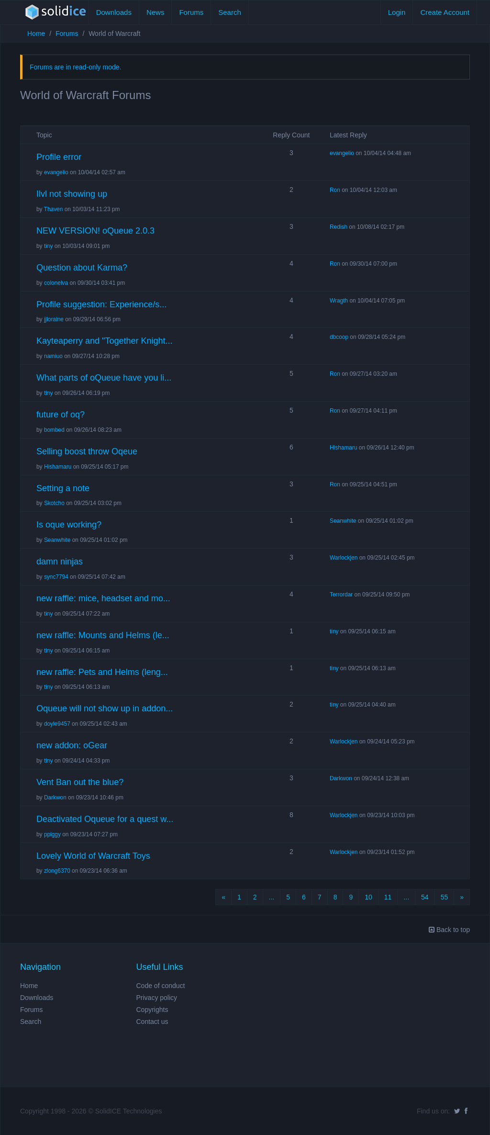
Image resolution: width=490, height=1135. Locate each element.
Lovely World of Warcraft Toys (93, 856)
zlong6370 (57, 870)
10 (368, 897)
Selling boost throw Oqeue (86, 451)
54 (425, 897)
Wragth (339, 300)
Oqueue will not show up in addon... (104, 708)
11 (388, 897)
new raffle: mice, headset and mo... (103, 598)
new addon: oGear (71, 745)
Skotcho (54, 503)
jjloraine (54, 319)
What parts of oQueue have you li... (103, 377)
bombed (54, 430)
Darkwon (55, 797)
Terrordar (341, 594)
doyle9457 (57, 723)
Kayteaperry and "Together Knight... (104, 341)
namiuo (53, 356)
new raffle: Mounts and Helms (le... (102, 635)
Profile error (58, 157)
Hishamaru (58, 466)
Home (36, 33)
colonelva (56, 283)
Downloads (114, 12)
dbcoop (339, 337)
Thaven (53, 209)
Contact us (152, 1021)
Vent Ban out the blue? (79, 782)
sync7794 (56, 576)
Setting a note (62, 488)
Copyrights (152, 1009)
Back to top (449, 929)
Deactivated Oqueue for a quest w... (104, 819)
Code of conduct (160, 985)
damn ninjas (59, 561)
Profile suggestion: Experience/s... (101, 304)
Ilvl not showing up (71, 194)
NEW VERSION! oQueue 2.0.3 (95, 231)
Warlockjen (343, 557)
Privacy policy (157, 997)
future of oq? (60, 414)
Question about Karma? (81, 267)
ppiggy (52, 834)
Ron (335, 190)
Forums (191, 12)
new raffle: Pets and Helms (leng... (102, 672)
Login (397, 12)
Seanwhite (57, 540)
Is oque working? (68, 524)
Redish (338, 227)
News (155, 12)
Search (229, 12)
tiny (48, 246)
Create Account (444, 12)
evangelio (56, 172)
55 (444, 897)
